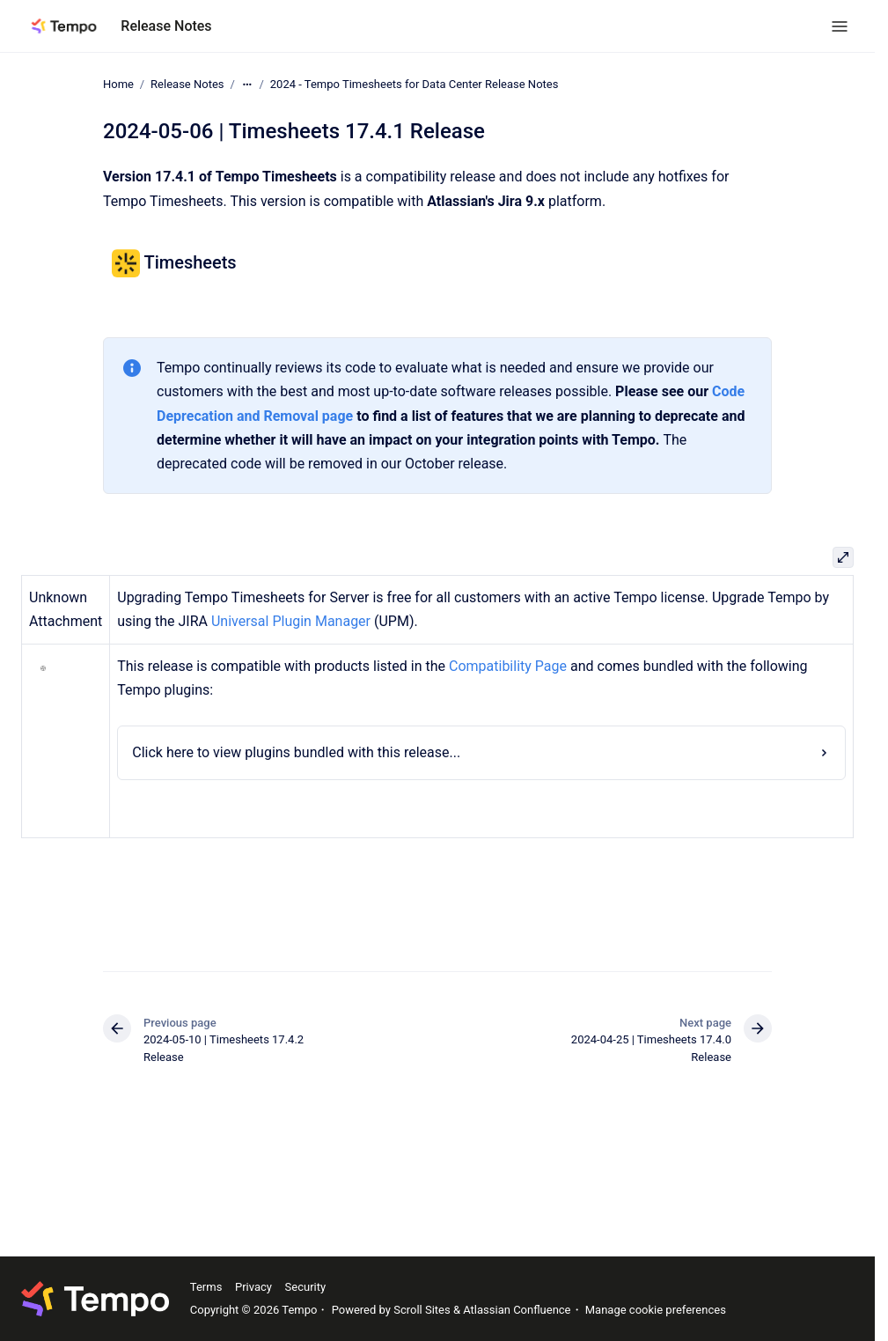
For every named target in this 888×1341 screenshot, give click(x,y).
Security (306, 1286)
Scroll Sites (422, 1309)
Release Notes (166, 26)
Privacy (253, 1286)
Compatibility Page (508, 666)
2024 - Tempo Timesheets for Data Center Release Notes (414, 84)
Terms (206, 1286)
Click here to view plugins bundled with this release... (296, 752)
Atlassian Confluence (516, 1309)
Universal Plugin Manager (291, 621)
